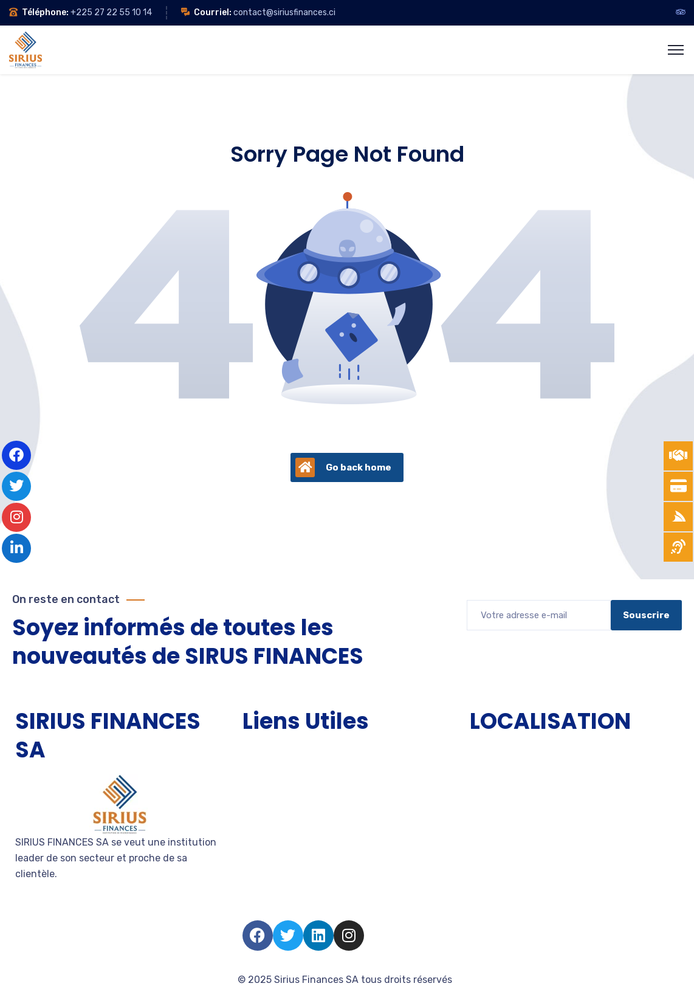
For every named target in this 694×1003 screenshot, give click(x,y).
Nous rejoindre (275, 862)
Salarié (257, 884)
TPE (251, 775)
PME (251, 796)
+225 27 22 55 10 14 (111, 12)
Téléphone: (45, 12)
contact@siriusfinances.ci (284, 12)
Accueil (259, 753)
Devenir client (274, 840)
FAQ (251, 906)
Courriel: (213, 12)
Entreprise (265, 818)
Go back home (343, 467)
